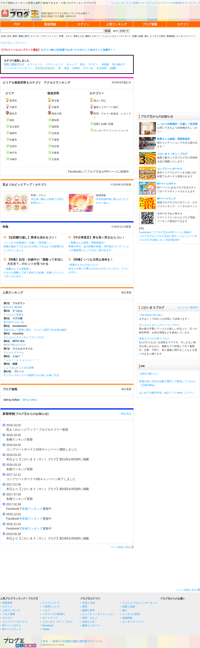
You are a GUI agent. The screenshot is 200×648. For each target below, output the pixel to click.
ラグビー (93, 64)
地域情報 (170, 36)
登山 (82, 64)
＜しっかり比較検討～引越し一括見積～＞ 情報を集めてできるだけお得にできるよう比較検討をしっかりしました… (34, 246)
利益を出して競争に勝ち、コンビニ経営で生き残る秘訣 (35, 329)
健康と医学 (24, 36)
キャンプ (72, 64)
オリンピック (34, 64)
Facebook (47, 625)
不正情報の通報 (69, 641)
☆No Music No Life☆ (151, 315)
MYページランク (166, 198)
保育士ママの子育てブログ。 (155, 338)
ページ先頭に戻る (120, 547)
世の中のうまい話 (14, 322)
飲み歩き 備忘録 (13, 307)
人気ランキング (11, 610)
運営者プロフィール (91, 641)
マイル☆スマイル (14, 352)
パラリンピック (54, 64)
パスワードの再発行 (171, 2)
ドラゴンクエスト (45, 68)
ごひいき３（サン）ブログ (172, 153)
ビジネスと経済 (157, 36)
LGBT (113, 68)
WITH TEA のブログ (15, 344)
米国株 (105, 64)
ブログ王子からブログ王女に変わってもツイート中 (168, 236)
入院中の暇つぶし (149, 373)
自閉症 (76, 68)
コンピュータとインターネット (116, 36)
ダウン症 (88, 68)
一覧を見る (125, 413)
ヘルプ (154, 2)
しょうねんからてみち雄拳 (19, 367)
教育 (15, 36)
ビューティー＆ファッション (44, 36)
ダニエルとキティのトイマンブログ (24, 337)
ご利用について (139, 2)
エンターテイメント (185, 36)
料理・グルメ (65, 36)
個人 (146, 36)
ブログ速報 (8, 614)
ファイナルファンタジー (18, 68)
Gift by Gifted (29, 399)
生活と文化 (6, 36)
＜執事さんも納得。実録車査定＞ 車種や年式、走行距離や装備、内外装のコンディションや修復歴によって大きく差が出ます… (98, 246)
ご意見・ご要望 (49, 641)
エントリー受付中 (188, 307)
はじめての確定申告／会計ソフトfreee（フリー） (167, 392)
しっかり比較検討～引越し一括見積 (177, 123)
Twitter (46, 629)
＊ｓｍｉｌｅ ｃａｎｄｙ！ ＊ (22, 360)
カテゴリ (7, 617)
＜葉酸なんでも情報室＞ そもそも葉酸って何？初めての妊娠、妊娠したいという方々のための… (34, 272)
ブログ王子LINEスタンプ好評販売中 (159, 239)
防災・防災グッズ (14, 64)
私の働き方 (118, 64)
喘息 (66, 68)
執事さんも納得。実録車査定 (173, 138)
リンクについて (119, 2)
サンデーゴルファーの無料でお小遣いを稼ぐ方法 (31, 375)
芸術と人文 (78, 36)
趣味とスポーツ (92, 36)
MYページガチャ (166, 183)
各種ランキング (32, 508)
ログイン (7, 606)
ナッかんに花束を (14, 314)
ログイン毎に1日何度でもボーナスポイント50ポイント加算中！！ (78, 49)
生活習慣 (102, 68)
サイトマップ (192, 2)
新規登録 (7, 602)
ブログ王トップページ (12, 42)
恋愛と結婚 (137, 36)
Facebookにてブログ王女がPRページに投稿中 (165, 232)
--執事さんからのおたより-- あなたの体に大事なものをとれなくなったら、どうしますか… (98, 268)
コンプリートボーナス (169, 168)
